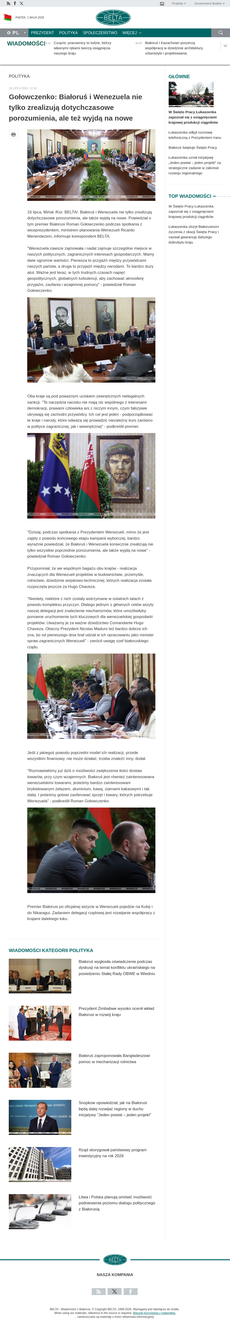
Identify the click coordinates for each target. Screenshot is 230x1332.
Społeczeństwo (100, 33)
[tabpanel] (197, 227)
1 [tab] (214, 194)
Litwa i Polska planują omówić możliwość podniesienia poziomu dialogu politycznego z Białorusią (117, 1203)
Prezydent (42, 33)
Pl (16, 32)
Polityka (68, 33)
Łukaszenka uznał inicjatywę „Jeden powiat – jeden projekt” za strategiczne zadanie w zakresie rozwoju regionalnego (195, 165)
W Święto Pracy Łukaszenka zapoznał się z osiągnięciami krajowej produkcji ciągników (193, 117)
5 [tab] (228, 194)
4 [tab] (225, 194)
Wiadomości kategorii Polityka (51, 950)
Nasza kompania (115, 1275)
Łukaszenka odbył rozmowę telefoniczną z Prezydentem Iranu (195, 135)
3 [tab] (221, 194)
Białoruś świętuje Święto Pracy (193, 147)
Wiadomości (26, 43)
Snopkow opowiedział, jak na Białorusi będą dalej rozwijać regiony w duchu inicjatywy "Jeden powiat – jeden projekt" (115, 1109)
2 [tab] (217, 194)
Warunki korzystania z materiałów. (154, 1313)
